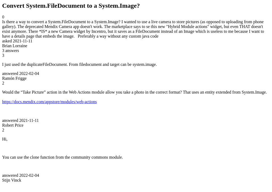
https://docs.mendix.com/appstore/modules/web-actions (49, 101)
